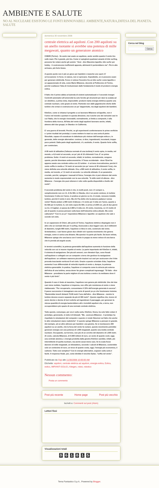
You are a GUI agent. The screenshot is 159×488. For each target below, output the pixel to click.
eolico (47, 366)
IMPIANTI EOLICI (59, 366)
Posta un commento (58, 380)
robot (80, 366)
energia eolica (97, 363)
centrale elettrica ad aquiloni (76, 363)
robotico (87, 366)
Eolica (107, 363)
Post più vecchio (108, 394)
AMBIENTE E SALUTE (42, 13)
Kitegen (73, 366)
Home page (81, 394)
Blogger (96, 481)
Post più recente (54, 394)
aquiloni (57, 363)
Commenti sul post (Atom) (86, 403)
